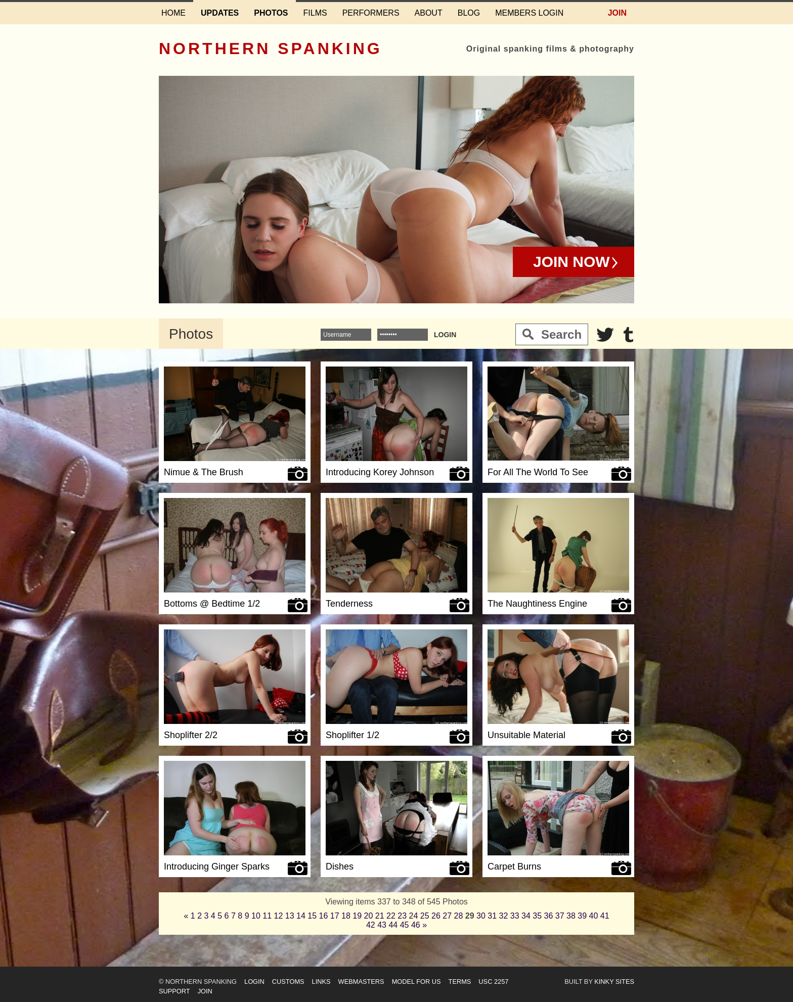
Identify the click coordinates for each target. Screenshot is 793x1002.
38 (571, 916)
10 (255, 916)
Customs (288, 981)
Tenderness (349, 604)
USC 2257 (493, 981)
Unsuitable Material (526, 735)
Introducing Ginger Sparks (217, 866)
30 (481, 916)
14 (300, 916)
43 (381, 925)
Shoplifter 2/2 (190, 735)
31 (492, 916)
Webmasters (361, 981)
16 (323, 916)
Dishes (340, 866)
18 (345, 916)
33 (514, 916)
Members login (529, 13)
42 (370, 925)
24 (413, 916)
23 (402, 916)
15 (312, 916)
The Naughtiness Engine (537, 604)
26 (435, 916)
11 (267, 916)
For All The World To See (538, 472)
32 (503, 916)
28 (458, 916)
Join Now (571, 261)
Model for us (416, 981)
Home (173, 13)
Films (315, 13)
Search (561, 334)
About (429, 13)
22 (390, 916)
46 (415, 925)
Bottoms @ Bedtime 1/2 (212, 604)
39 (582, 916)
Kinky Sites (614, 981)
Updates (220, 13)
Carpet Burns (514, 866)
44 (393, 925)
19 (357, 916)
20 (368, 916)
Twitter (605, 335)
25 (424, 916)
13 (289, 916)
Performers (371, 13)
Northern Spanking (270, 48)
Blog (469, 13)
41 (604, 916)
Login (254, 981)
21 (379, 916)
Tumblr (628, 335)
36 (548, 916)
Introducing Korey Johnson (380, 472)
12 (278, 916)
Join (617, 13)
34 (526, 916)
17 (334, 916)
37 (559, 916)
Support (174, 991)
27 (447, 916)
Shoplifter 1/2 (352, 735)
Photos (271, 13)
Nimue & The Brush (203, 472)
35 (537, 916)
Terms (460, 981)
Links (321, 981)
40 (593, 916)
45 (404, 925)
